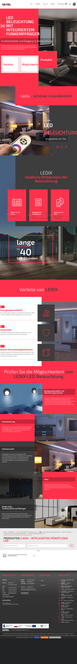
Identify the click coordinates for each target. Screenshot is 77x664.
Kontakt (53, 4)
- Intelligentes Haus (67, 598)
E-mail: (4, 592)
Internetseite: (5, 594)
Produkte (37, 4)
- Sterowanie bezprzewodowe (67, 592)
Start (31, 4)
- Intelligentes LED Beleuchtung (49, 532)
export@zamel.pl (12, 593)
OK (72, 545)
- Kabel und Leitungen (67, 600)
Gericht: (23, 587)
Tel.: (3, 587)
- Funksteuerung (66, 617)
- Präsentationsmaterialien (67, 619)
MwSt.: (23, 580)
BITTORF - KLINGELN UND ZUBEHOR (67, 580)
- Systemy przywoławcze (65, 612)
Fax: (3, 591)
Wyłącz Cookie (44, 637)
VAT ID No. (23, 583)
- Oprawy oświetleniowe (66, 583)
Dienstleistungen (62, 4)
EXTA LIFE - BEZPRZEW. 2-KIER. (67, 609)
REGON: (23, 581)
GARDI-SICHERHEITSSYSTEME (66, 595)
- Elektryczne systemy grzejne (66, 603)
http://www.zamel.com (8, 596)
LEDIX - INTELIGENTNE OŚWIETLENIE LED (27, 532)
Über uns (45, 4)
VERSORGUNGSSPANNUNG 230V (36, 533)
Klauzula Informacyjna (55, 637)
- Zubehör (65, 622)
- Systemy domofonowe (65, 606)
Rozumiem (37, 637)
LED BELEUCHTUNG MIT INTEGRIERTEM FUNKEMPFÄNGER (18, 535)
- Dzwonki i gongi (67, 615)
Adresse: (4, 582)
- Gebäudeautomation (68, 589)
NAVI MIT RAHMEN (67, 532)
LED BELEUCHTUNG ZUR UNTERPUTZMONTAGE (15, 533)
